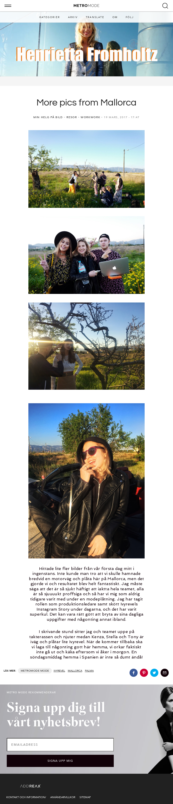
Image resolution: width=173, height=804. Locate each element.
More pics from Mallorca (86, 103)
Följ (130, 17)
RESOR (71, 117)
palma (89, 671)
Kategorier (49, 17)
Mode (44, 671)
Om (115, 17)
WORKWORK (90, 117)
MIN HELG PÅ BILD (48, 117)
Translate (95, 17)
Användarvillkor (62, 797)
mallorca (75, 671)
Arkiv (73, 17)
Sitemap (85, 797)
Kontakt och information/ (26, 797)
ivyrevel (59, 671)
